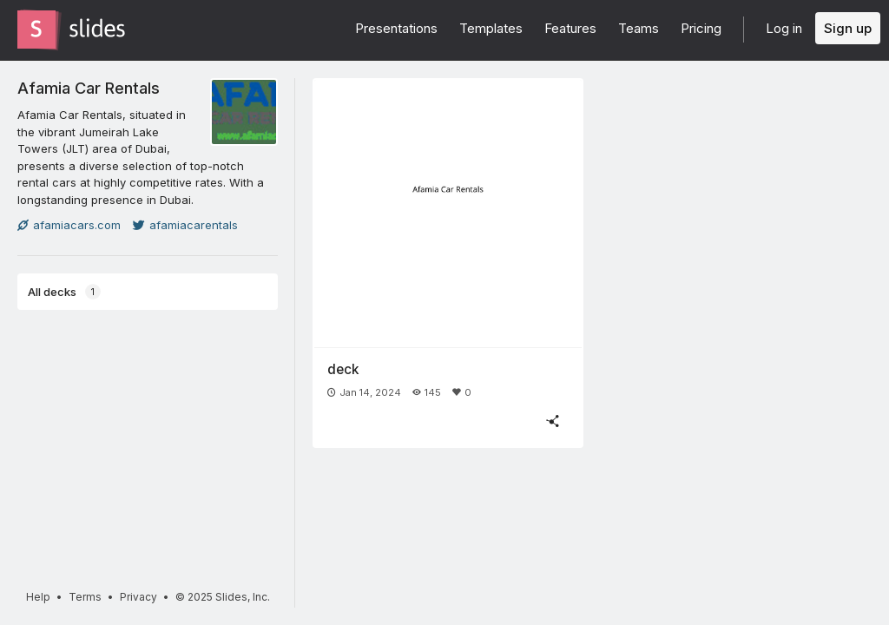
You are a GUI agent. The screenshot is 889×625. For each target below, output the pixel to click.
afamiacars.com (69, 225)
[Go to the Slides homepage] (36, 29)
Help (38, 596)
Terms (85, 596)
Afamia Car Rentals (88, 87)
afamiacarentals (185, 225)
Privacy (138, 596)
